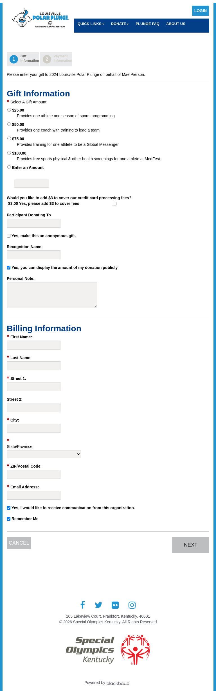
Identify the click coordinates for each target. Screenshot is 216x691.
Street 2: (14, 399)
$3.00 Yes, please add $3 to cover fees (43, 203)
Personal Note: (21, 278)
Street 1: (18, 378)
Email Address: (24, 487)
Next (190, 545)
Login (200, 10)
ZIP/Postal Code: (26, 466)
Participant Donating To (29, 215)
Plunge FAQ (147, 24)
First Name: (21, 337)
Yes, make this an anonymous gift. (44, 236)
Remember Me (25, 518)
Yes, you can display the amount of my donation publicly (65, 267)
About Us (175, 24)
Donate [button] (120, 24)
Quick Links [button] (91, 24)
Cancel (19, 543)
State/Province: (20, 446)
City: (14, 420)
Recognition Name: (25, 246)
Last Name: (21, 357)
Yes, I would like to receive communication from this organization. (73, 508)
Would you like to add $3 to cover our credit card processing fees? (69, 198)
